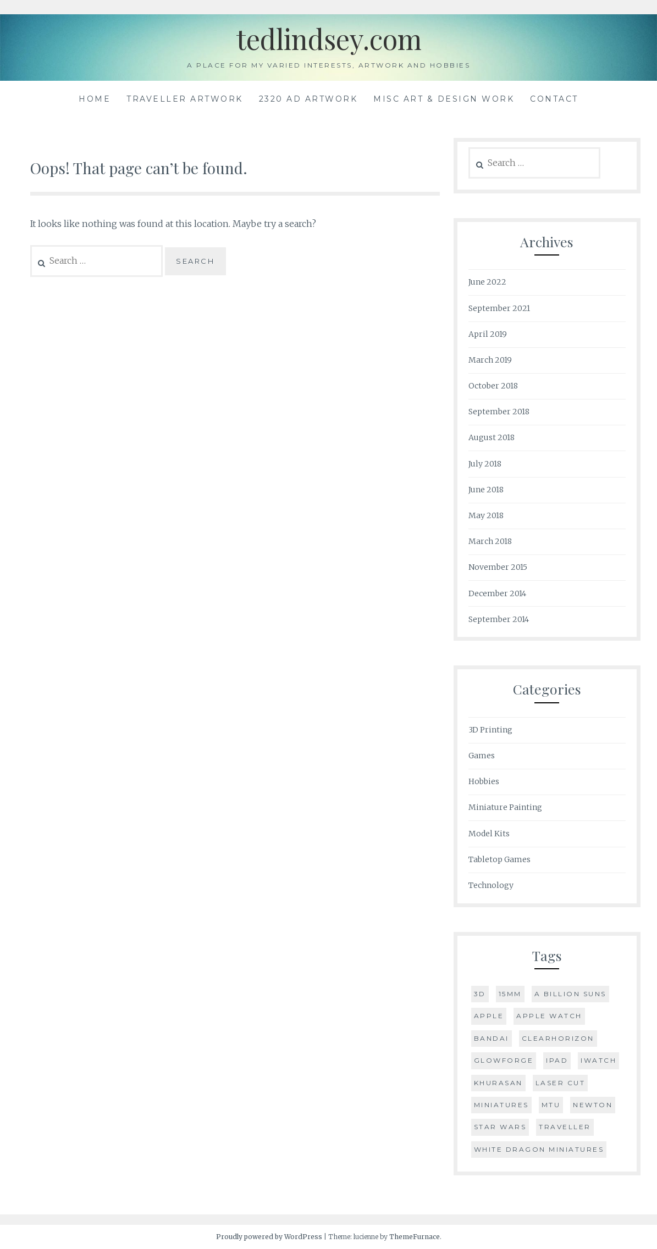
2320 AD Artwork (308, 99)
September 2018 (498, 412)
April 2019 (487, 334)
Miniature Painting (505, 807)
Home (95, 99)
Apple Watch (549, 1016)
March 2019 (490, 360)
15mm (510, 994)
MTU (551, 1105)
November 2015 (497, 567)
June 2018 (486, 490)
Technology (491, 885)
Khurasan (498, 1083)
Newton (592, 1105)
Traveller (565, 1127)
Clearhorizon (558, 1038)
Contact (554, 99)
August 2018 (491, 437)
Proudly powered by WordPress (269, 1237)
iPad (557, 1060)
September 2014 (498, 619)
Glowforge (504, 1060)
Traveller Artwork (184, 99)
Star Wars (500, 1127)
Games (481, 755)
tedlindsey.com (329, 38)
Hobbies (483, 781)
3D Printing (490, 730)
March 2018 (490, 541)
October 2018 (493, 386)
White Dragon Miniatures (539, 1149)
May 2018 (486, 515)
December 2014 (497, 593)
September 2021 (499, 308)
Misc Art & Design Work (443, 99)
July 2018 (484, 464)
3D (480, 994)
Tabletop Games (499, 859)
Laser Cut (560, 1083)
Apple (489, 1016)
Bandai (491, 1038)
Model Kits (489, 834)
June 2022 (487, 282)
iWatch (598, 1060)
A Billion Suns (570, 994)
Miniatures (501, 1105)
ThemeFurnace (414, 1237)
